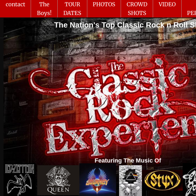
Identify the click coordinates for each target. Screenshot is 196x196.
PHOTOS (104, 4)
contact (15, 4)
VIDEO (167, 4)
